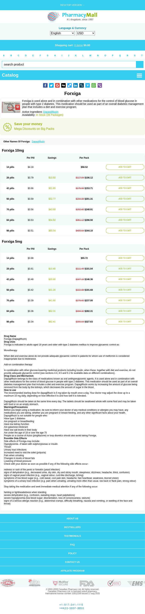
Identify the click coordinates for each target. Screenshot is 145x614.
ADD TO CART (125, 167)
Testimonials (72, 536)
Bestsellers (72, 527)
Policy (72, 553)
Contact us (72, 562)
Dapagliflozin (50, 111)
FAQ (72, 544)
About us (72, 518)
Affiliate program (72, 571)
